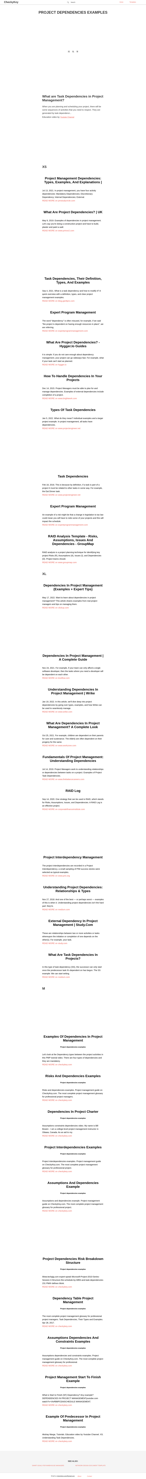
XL (73, 51)
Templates (132, 2)
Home (121, 2)
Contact (89, 1476)
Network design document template (90, 1465)
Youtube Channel (67, 117)
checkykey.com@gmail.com (66, 1476)
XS (69, 51)
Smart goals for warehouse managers (48, 1465)
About (79, 1476)
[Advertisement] (73, 32)
